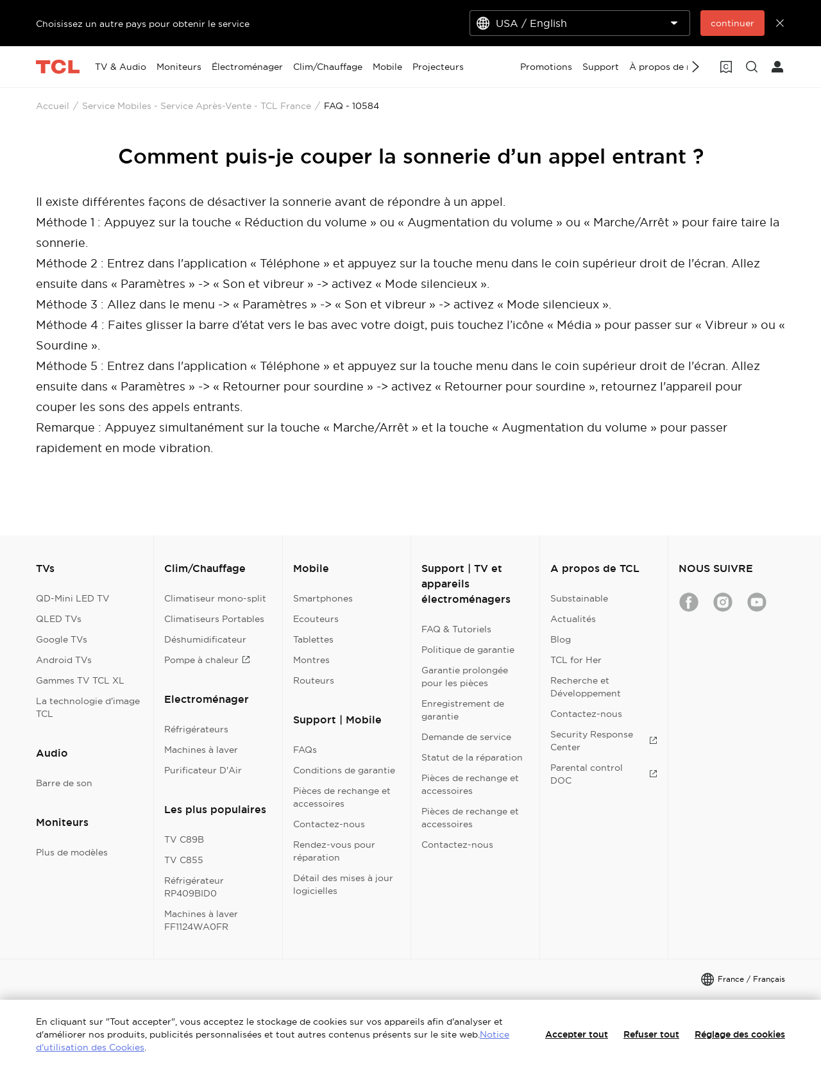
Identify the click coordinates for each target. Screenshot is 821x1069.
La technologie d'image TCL (88, 707)
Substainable (579, 598)
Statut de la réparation (472, 757)
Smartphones (323, 598)
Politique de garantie (467, 649)
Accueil (52, 106)
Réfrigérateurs (196, 729)
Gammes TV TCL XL (80, 680)
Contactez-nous (329, 824)
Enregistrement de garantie (462, 710)
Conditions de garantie (344, 770)
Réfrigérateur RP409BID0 (194, 887)
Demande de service (466, 737)
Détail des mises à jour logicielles (343, 884)
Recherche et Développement (585, 687)
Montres (311, 660)
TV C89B (184, 839)
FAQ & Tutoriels (456, 629)
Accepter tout (576, 1034)
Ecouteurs (316, 619)
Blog (560, 639)
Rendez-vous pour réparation (334, 851)
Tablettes (313, 639)
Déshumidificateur (205, 639)
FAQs (305, 749)
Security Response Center (603, 740)
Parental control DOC (603, 774)
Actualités (573, 619)
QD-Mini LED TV (73, 598)
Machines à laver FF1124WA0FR (201, 920)
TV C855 (183, 860)
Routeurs (313, 680)
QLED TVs (58, 619)
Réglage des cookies (740, 1034)
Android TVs (64, 660)
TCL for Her (576, 660)
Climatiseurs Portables (214, 619)
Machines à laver (201, 749)
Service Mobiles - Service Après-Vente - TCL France (196, 106)
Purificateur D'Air (203, 770)
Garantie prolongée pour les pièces (464, 676)
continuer (732, 23)
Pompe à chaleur (207, 660)
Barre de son (64, 783)
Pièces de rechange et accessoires (342, 797)
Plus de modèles (72, 852)
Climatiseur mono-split (215, 598)
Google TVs (61, 639)
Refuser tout (651, 1034)
